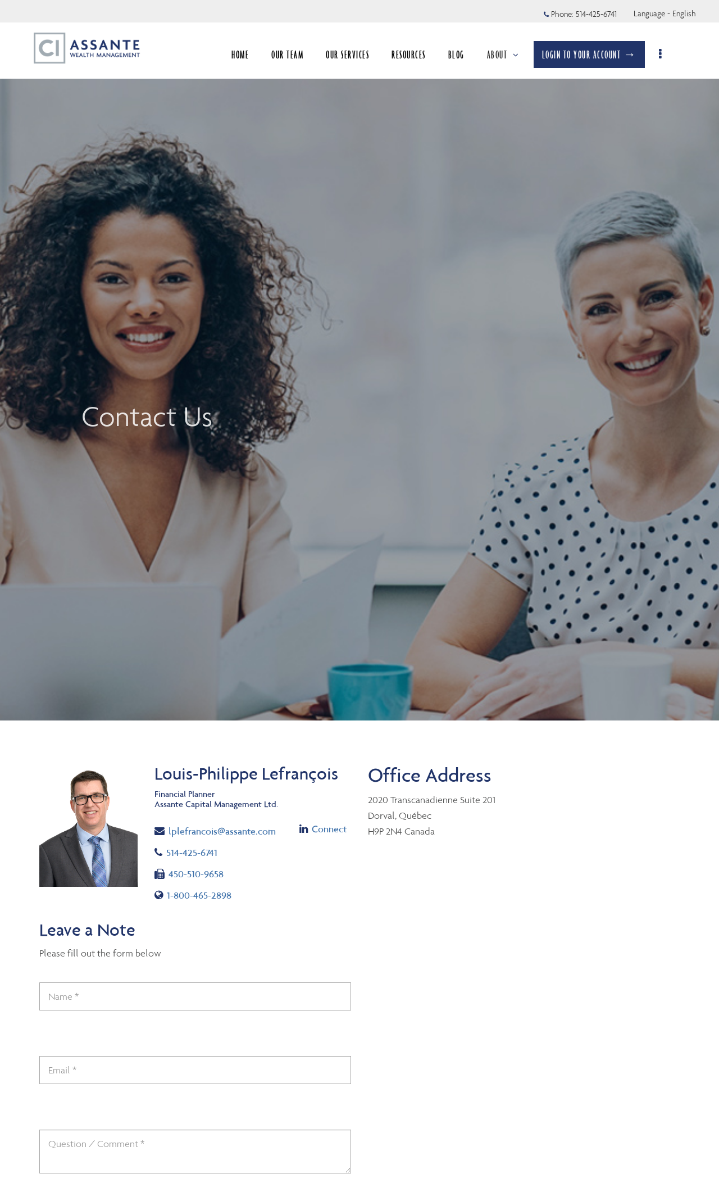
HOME (246, 54)
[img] (359, 360)
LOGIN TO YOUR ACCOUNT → (595, 54)
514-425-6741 (185, 852)
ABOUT (509, 54)
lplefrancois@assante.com (215, 830)
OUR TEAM (293, 54)
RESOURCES (415, 54)
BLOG (462, 54)
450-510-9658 (189, 874)
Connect (323, 829)
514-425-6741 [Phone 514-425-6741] (596, 14)
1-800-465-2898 (192, 895)
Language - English (665, 13)
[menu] (667, 54)
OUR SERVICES (353, 54)
